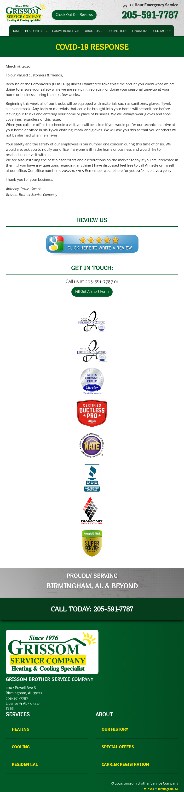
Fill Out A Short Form (92, 292)
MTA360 (149, 789)
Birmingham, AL (168, 789)
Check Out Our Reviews (74, 15)
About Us (94, 31)
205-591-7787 (149, 14)
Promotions (117, 31)
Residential (36, 31)
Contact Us (162, 31)
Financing (140, 31)
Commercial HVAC (66, 31)
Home (16, 31)
